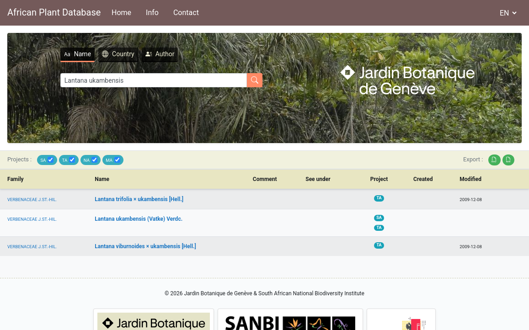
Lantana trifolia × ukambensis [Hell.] (139, 199)
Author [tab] (160, 54)
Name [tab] (77, 54)
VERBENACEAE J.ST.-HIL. (32, 199)
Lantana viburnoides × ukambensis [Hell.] (145, 246)
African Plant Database (54, 12)
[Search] (153, 80)
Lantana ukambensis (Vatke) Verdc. (138, 219)
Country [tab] (118, 54)
